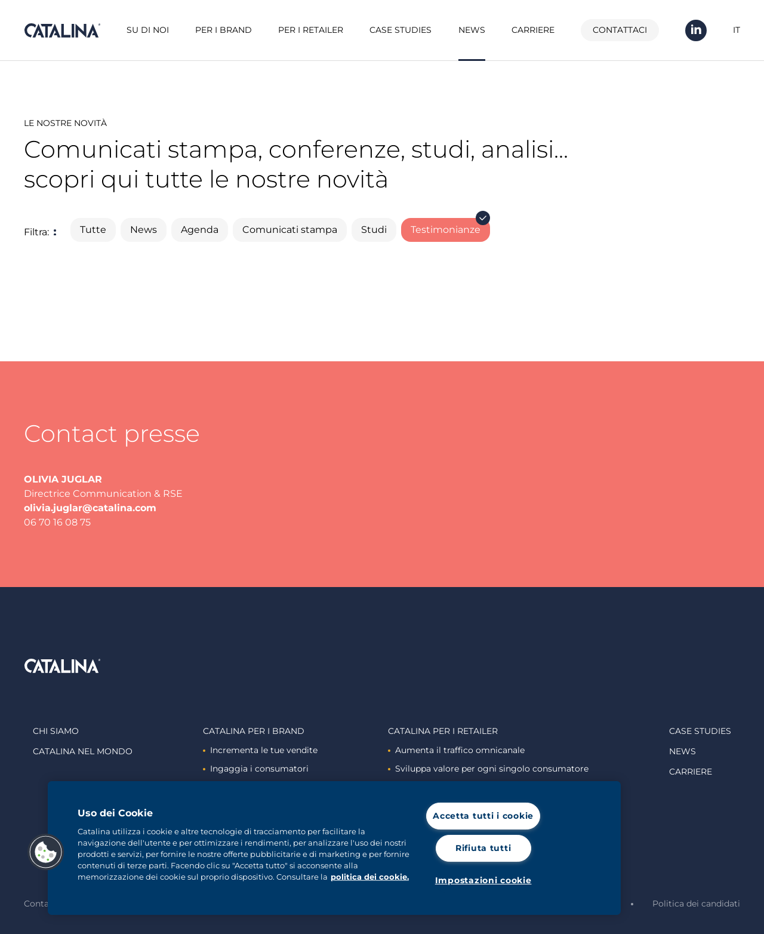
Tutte (93, 229)
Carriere (533, 29)
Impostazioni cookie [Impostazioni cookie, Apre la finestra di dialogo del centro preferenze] (483, 880)
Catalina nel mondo (83, 751)
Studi (374, 229)
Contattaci (620, 29)
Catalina (62, 30)
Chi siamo (56, 731)
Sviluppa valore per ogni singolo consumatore (488, 768)
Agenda (199, 229)
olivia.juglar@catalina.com (90, 508)
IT (736, 29)
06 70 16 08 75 (57, 522)
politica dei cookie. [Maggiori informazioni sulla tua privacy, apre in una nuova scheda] (370, 876)
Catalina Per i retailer (443, 731)
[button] (46, 852)
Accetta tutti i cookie (483, 815)
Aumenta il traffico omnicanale (456, 750)
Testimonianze (450, 226)
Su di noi (148, 29)
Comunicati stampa (289, 229)
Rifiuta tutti (483, 848)
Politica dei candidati (696, 903)
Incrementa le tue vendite (260, 750)
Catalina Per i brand (253, 731)
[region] (334, 848)
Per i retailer (310, 29)
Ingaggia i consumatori (256, 768)
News (471, 29)
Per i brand (223, 29)
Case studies (400, 29)
